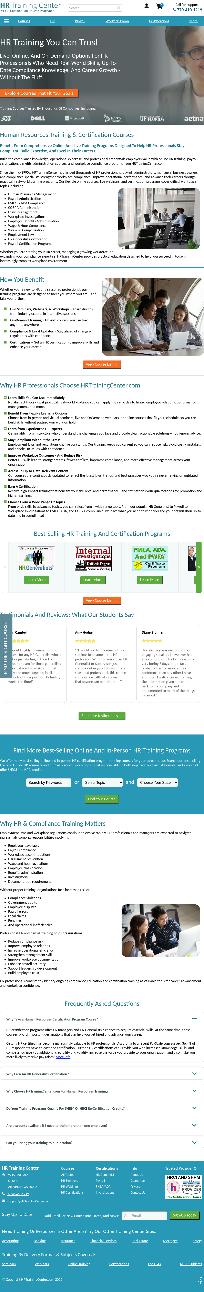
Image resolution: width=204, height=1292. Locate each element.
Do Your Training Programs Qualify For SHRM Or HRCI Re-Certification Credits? (101, 1108)
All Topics (67, 1175)
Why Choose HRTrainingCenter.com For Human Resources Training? (101, 1091)
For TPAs (154, 1264)
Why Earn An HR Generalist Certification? (101, 1073)
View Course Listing (102, 364)
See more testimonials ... (102, 715)
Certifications (159, 21)
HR (52, 21)
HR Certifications (72, 1192)
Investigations (105, 1192)
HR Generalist (105, 1175)
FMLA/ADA (103, 1186)
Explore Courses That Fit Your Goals (39, 93)
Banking (40, 1241)
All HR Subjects (191, 1264)
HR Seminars (69, 1181)
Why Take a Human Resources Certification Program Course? (101, 1019)
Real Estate (140, 1241)
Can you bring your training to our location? (101, 1142)
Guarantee (138, 1181)
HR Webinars (70, 1186)
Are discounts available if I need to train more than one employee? (101, 1125)
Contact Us (138, 1192)
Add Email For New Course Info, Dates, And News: (82, 1216)
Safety (197, 1241)
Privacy (135, 1186)
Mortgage (170, 1241)
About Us (137, 1175)
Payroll (80, 21)
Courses (24, 21)
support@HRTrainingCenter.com (28, 1201)
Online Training (79, 1264)
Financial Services (103, 1241)
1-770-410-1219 (18, 1194)
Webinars (42, 1264)
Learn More (36, 579)
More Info (63, 1057)
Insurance (68, 1241)
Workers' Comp (117, 21)
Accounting (10, 1241)
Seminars (9, 1264)
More (193, 21)
